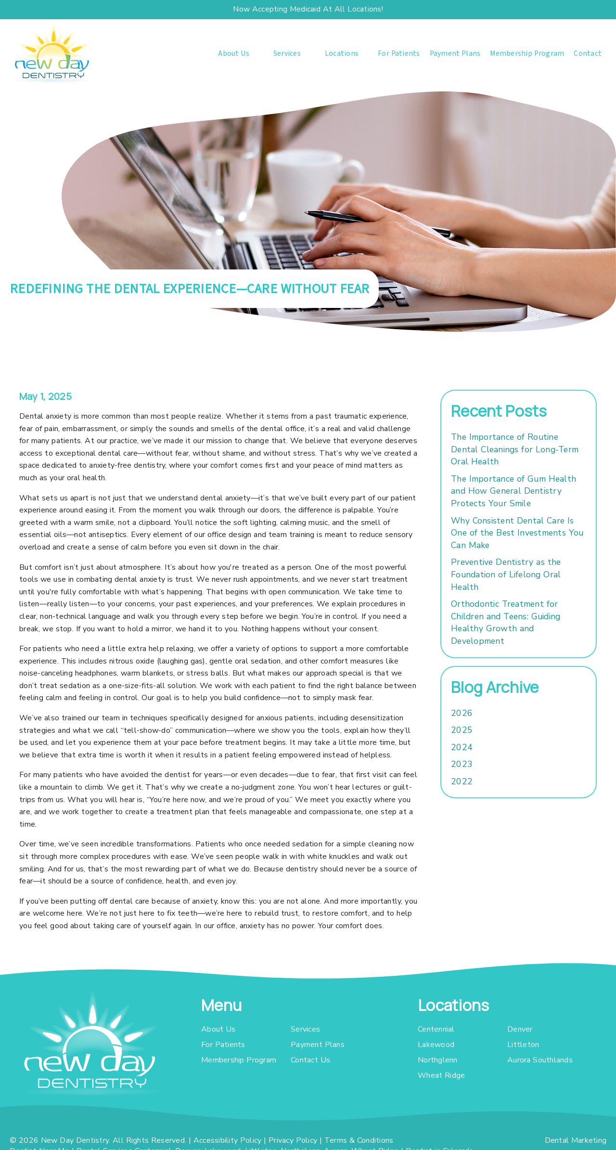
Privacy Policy (293, 1140)
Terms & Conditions (359, 1140)
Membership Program (527, 53)
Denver (520, 1029)
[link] (53, 53)
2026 (462, 713)
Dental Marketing (576, 1140)
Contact (588, 53)
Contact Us (310, 1060)
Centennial (436, 1029)
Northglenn (438, 1060)
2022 (462, 781)
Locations (342, 53)
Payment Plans (455, 53)
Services (287, 53)
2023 (462, 764)
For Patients (399, 53)
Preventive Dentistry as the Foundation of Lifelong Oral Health (506, 574)
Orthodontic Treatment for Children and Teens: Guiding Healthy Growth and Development (505, 622)
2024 (462, 747)
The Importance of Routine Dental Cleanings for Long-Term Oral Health (514, 449)
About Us (233, 53)
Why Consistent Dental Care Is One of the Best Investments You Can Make (517, 533)
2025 (462, 730)
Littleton (523, 1044)
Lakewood (436, 1044)
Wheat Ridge (441, 1075)
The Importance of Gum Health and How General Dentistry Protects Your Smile (513, 491)
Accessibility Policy (227, 1140)
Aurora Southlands (540, 1060)
